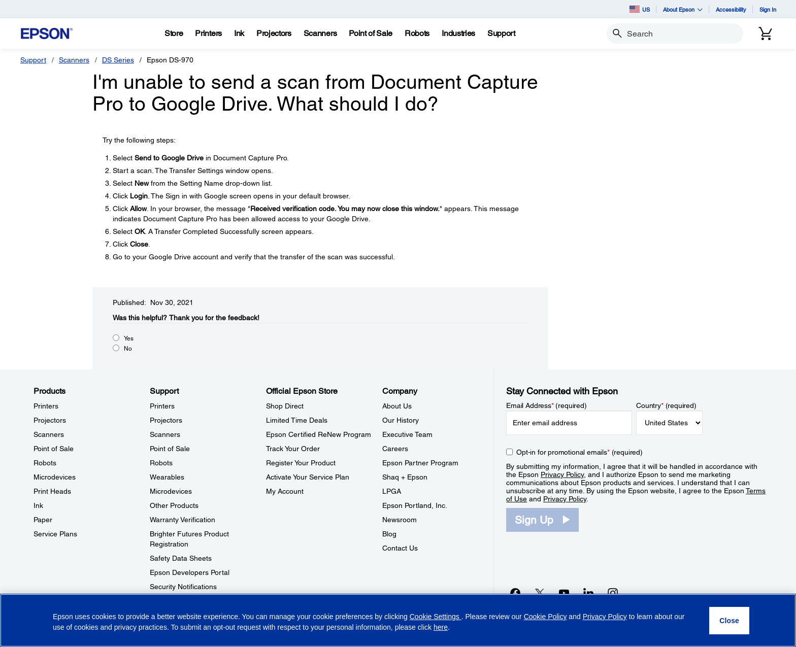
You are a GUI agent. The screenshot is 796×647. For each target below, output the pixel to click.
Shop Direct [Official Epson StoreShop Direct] (285, 406)
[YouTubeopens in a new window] (564, 593)
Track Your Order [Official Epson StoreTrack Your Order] (293, 449)
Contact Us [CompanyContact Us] (400, 548)
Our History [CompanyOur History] (400, 420)
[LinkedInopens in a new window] (588, 593)
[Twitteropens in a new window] (539, 593)
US (639, 9)
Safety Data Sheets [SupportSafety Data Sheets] (181, 558)
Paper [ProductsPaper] (43, 520)
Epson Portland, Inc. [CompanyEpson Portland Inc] (414, 505)
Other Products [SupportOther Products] (174, 505)
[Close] (729, 620)
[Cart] (765, 33)
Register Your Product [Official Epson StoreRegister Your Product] (301, 463)
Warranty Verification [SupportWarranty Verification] (182, 520)
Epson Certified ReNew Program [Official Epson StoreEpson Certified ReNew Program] (318, 434)
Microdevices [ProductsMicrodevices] (55, 477)
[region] (398, 620)
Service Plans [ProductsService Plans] (55, 534)
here (441, 627)
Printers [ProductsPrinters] (46, 406)
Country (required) (666, 405)
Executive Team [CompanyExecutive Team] (407, 434)
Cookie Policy (545, 616)
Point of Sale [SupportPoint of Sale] (170, 449)
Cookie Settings (435, 616)
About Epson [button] (683, 9)
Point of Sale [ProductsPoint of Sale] (54, 449)
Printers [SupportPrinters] (162, 406)
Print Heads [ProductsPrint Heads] (52, 491)
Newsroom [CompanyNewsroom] (399, 520)
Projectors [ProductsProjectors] (50, 420)
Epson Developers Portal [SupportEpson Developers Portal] (189, 572)
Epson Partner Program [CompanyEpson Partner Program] (420, 463)
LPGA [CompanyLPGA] (391, 491)
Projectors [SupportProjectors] (166, 420)
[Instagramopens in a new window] (613, 593)
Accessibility (731, 9)
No (128, 348)
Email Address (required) (546, 405)
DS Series (118, 60)
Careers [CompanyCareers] (395, 449)
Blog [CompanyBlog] (389, 534)
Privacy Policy (562, 474)
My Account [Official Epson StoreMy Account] (285, 491)
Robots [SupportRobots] (161, 463)
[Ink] (239, 33)
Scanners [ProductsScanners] (49, 434)
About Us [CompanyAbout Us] (397, 406)
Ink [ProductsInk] (38, 505)
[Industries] (458, 33)
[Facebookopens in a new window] (515, 593)
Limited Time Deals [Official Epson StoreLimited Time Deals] (296, 420)
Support (33, 60)
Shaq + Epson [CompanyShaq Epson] (404, 477)
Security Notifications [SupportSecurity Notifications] (183, 587)
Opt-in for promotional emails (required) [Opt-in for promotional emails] (579, 452)
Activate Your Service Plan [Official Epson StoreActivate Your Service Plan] (307, 477)
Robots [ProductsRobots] (45, 463)
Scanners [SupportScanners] (165, 434)
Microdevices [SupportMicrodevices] (171, 491)
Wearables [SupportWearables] (167, 477)
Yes (129, 338)
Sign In (767, 9)
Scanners (74, 60)
